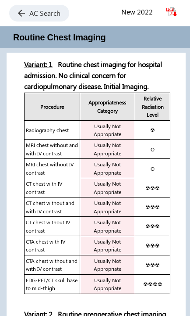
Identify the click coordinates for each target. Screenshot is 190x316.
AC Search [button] (39, 13)
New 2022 (137, 11)
